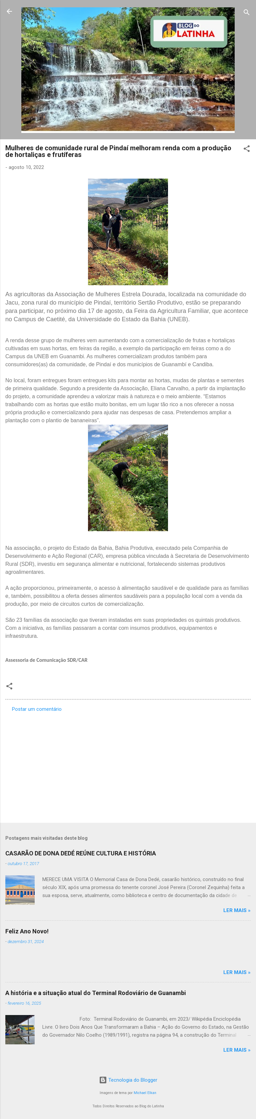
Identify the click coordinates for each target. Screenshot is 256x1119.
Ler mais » (237, 910)
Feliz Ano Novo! (27, 931)
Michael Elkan (145, 1093)
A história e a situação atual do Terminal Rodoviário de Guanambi (95, 992)
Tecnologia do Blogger (128, 1080)
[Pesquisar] (247, 13)
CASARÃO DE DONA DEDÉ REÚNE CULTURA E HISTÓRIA (80, 853)
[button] (247, 150)
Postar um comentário (37, 709)
